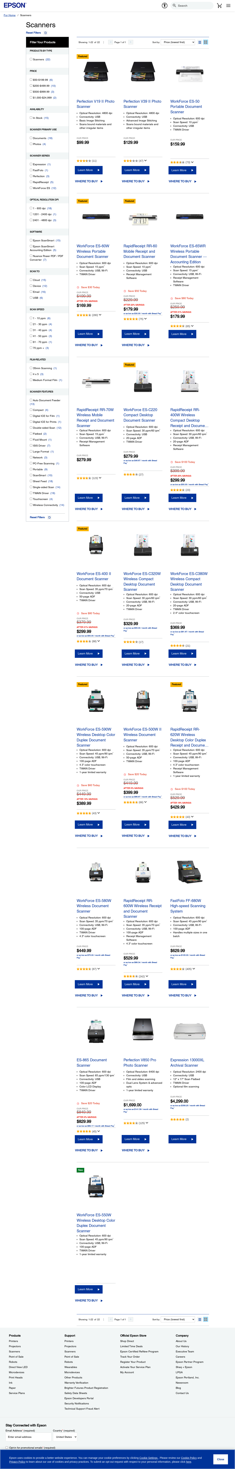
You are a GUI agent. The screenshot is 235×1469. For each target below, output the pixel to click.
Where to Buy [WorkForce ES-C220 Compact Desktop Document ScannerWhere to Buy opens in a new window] (133, 509)
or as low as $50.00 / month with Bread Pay (189, 484)
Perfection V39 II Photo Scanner (142, 104)
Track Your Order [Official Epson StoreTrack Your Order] (130, 1356)
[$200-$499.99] (31, 85)
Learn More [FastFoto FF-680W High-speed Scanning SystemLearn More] (178, 984)
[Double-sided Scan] (31, 427)
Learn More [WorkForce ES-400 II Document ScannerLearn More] (85, 653)
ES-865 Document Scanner (92, 1063)
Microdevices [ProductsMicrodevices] (16, 1372)
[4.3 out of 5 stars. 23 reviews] (180, 490)
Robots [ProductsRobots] (13, 1361)
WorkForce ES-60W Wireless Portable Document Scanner (93, 251)
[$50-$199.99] (31, 79)
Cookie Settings (148, 1457)
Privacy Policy (17, 1461)
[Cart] (219, 6)
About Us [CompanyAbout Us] (181, 1341)
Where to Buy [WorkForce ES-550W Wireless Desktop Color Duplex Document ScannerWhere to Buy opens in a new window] (86, 1300)
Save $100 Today (182, 461)
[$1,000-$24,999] (31, 97)
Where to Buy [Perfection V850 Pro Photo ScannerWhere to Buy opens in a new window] (133, 1150)
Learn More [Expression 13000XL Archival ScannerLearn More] (178, 1139)
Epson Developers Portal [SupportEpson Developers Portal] (79, 1398)
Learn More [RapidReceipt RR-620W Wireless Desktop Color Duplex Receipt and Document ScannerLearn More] (178, 824)
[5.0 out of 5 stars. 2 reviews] (179, 1119)
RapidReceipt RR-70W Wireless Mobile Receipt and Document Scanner (95, 417)
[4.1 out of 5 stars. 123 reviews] (87, 478)
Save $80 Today (182, 298)
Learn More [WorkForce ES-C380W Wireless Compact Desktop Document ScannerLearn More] (178, 653)
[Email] (31, 291)
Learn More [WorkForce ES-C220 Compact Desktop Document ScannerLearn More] (132, 497)
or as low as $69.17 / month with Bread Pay (96, 1126)
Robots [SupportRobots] (68, 1361)
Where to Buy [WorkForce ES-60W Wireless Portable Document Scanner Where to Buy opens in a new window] (86, 345)
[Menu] (228, 6)
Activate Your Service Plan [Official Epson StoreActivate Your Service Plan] (135, 1367)
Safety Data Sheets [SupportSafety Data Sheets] (75, 1393)
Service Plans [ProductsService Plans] (17, 1393)
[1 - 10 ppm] (31, 318)
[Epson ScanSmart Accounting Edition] (31, 246)
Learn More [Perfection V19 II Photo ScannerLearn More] (85, 170)
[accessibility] (165, 6)
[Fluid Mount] (31, 439)
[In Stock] (31, 117)
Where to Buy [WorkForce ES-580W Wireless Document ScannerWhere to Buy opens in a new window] (86, 995)
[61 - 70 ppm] (31, 342)
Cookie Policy (189, 1457)
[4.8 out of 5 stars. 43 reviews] (86, 813)
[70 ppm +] (31, 347)
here (188, 1461)
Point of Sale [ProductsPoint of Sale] (16, 1356)
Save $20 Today (135, 774)
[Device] (31, 285)
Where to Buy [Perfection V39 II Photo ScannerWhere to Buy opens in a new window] (133, 181)
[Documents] (31, 138)
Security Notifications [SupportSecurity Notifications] (76, 1403)
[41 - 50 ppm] (31, 336)
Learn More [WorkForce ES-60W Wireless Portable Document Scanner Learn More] (85, 334)
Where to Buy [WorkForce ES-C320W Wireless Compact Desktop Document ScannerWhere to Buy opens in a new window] (133, 665)
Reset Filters (33, 32)
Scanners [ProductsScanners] (14, 1351)
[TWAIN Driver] (31, 493)
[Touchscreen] (31, 499)
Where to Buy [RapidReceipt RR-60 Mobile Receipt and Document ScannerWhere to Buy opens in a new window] (133, 345)
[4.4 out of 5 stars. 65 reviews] (180, 326)
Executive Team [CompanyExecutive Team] (185, 1351)
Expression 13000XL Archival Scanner (187, 1063)
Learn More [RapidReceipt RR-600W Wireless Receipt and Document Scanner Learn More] (132, 984)
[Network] (31, 457)
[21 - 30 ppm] (31, 324)
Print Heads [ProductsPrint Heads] (16, 1377)
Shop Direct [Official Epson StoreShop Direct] (127, 1341)
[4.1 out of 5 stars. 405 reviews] (181, 969)
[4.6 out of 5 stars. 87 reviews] (86, 969)
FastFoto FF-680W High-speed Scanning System (187, 905)
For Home (10, 15)
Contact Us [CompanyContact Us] (182, 1393)
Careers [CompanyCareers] (180, 1356)
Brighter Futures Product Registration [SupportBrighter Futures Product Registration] (86, 1387)
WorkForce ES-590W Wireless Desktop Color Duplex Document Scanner (96, 736)
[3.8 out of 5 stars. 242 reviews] (134, 976)
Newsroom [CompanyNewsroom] (182, 1382)
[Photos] (31, 144)
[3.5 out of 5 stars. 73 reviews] (180, 162)
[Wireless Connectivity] (31, 505)
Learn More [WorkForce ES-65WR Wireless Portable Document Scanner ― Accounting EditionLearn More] (178, 334)
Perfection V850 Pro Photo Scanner (140, 1063)
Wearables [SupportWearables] (70, 1367)
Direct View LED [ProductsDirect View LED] (18, 1367)
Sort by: (156, 42)
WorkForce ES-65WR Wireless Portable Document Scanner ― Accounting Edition (188, 253)
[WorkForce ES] (31, 188)
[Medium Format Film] (31, 380)
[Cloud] (31, 280)
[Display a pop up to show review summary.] (145, 160)
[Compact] (31, 409)
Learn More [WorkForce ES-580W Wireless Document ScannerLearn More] (85, 984)
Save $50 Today (135, 290)
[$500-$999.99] (31, 91)
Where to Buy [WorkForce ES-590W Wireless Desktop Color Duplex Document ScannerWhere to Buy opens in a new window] (86, 836)
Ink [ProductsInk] (10, 1382)
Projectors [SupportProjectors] (70, 1346)
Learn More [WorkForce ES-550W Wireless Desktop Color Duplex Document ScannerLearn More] (85, 1289)
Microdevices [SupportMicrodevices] (72, 1372)
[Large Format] (31, 451)
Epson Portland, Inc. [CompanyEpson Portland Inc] (187, 1377)
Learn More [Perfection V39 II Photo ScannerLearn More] (132, 170)
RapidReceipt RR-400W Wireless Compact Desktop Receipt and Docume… (189, 417)
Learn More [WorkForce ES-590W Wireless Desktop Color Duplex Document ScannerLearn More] (85, 824)
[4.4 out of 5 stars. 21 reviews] (180, 646)
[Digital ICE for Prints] (31, 421)
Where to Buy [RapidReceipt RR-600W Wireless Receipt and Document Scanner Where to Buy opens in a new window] (133, 995)
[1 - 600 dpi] (31, 208)
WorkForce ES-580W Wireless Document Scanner (94, 905)
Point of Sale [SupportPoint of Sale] (71, 1356)
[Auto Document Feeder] (31, 400)
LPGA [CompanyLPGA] (179, 1372)
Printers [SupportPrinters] (69, 1341)
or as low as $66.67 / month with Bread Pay (143, 797)
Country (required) (64, 1430)
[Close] (220, 1459)
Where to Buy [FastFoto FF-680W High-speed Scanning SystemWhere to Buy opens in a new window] (180, 995)
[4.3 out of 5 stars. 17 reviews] (133, 642)
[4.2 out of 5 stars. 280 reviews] (87, 315)
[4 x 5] (31, 374)
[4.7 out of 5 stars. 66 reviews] (133, 802)
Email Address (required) (20, 1430)
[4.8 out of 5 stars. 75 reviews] (133, 319)
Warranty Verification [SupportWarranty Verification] (76, 1382)
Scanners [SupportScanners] (70, 1351)
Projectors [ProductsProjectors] (15, 1346)
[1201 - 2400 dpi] (31, 214)
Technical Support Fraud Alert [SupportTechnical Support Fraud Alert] (81, 1408)
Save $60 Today (88, 785)
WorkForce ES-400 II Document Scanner (94, 576)
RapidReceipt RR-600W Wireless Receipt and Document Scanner (143, 908)
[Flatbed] (31, 433)
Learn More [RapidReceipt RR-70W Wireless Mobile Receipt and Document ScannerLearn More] (85, 497)
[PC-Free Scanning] (31, 463)
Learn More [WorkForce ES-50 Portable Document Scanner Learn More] (178, 170)
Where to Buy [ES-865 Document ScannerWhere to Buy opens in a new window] (86, 1150)
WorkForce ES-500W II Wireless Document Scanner (142, 734)
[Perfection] (31, 176)
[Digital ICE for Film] (31, 415)
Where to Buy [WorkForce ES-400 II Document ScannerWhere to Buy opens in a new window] (86, 665)
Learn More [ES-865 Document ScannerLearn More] (85, 1139)
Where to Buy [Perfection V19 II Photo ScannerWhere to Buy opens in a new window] (86, 181)
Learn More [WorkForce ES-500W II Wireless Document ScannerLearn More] (132, 824)
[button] (199, 42)
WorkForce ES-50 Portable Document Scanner (186, 106)
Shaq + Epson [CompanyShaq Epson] (184, 1367)
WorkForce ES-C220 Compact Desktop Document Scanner (140, 415)
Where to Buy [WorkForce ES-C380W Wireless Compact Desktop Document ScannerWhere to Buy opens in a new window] (180, 665)
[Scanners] (31, 59)
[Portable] (31, 469)
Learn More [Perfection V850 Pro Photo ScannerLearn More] (132, 1139)
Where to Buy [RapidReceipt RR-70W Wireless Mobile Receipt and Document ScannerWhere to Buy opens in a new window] (86, 509)
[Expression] (31, 164)
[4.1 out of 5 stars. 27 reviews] (133, 474)
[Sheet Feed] (31, 481)
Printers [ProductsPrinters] (13, 1341)
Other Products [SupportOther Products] (73, 1377)
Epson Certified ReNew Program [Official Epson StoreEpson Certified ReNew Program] (139, 1351)
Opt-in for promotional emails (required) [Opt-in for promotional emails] (32, 1447)
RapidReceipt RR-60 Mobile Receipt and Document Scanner (140, 251)
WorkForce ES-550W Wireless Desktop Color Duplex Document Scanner (96, 1222)
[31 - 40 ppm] (31, 330)
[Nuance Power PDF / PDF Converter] (31, 256)
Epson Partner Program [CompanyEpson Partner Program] (190, 1361)
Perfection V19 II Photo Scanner (95, 104)
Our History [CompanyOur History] (182, 1346)
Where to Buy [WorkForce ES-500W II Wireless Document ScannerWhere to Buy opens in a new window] (133, 836)
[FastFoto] (31, 170)
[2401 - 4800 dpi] (31, 220)
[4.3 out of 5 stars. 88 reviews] (86, 641)
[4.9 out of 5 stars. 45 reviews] (86, 1131)
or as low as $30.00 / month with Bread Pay (143, 313)
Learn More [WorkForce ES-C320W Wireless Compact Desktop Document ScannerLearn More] (132, 653)
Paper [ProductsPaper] (12, 1387)
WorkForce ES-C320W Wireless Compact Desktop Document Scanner (142, 581)
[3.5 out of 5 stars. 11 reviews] (86, 161)
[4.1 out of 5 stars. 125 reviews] (134, 1123)
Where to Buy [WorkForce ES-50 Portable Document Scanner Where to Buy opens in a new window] (180, 181)
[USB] (31, 297)
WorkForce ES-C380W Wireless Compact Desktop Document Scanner (189, 581)
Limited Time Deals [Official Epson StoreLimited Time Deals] (131, 1346)
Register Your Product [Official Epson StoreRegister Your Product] (133, 1361)
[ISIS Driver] (31, 445)
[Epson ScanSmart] (31, 240)
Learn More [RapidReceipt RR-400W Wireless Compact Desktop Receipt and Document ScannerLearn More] (178, 497)
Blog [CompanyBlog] (178, 1387)
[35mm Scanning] (31, 368)
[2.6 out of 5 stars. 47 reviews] (133, 161)
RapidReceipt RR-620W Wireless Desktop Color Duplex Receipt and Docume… (189, 736)
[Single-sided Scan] (31, 487)
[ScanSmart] (31, 475)
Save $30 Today (88, 287)
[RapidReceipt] (31, 182)
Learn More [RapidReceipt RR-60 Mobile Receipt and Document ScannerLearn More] (132, 334)
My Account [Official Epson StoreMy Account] (127, 1372)
